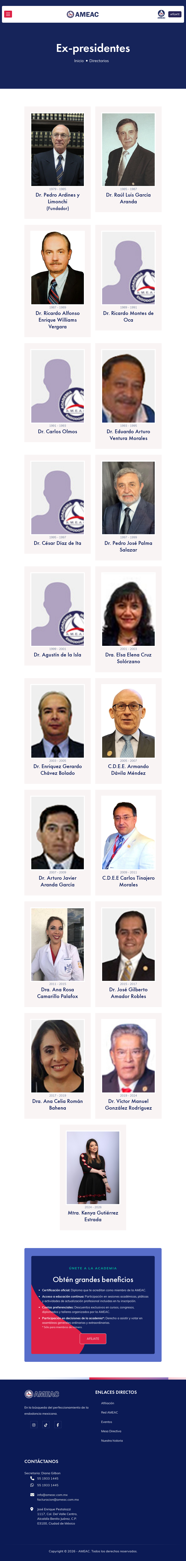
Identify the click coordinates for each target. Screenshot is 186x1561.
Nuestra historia (112, 1440)
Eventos (106, 1422)
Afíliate (93, 1339)
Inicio (79, 60)
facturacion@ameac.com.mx (58, 1499)
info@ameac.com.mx (52, 1495)
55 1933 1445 (47, 1478)
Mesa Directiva (111, 1431)
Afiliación (107, 1403)
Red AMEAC (109, 1412)
